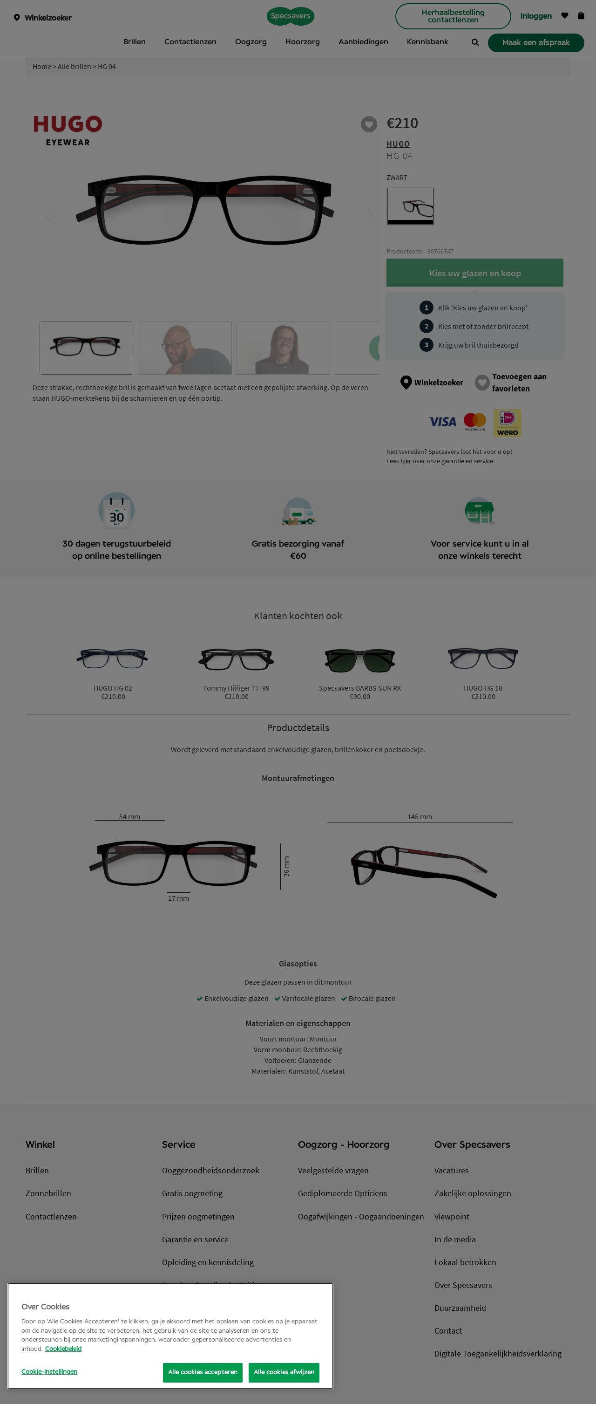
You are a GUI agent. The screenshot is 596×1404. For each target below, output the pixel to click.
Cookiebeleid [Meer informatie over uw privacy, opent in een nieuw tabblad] (63, 1349)
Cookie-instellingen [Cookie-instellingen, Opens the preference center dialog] (49, 1372)
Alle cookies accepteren (202, 1373)
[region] (170, 1336)
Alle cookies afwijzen (284, 1373)
